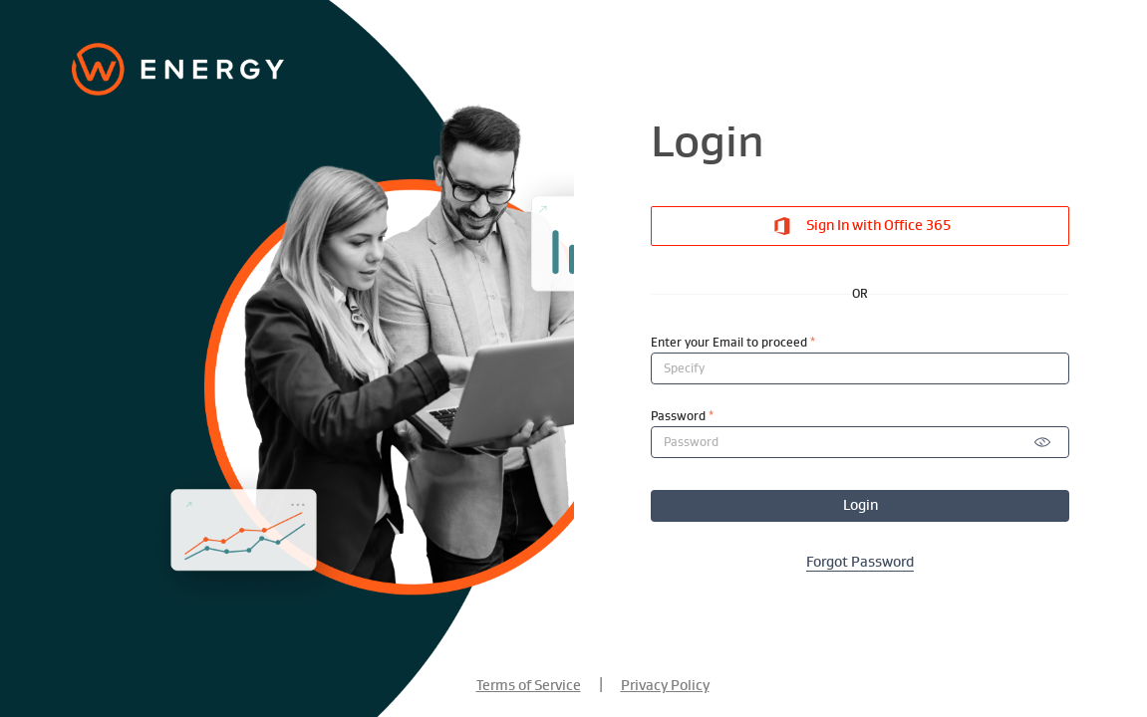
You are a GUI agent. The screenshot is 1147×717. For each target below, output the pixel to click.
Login (860, 506)
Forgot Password (860, 562)
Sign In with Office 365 (860, 226)
